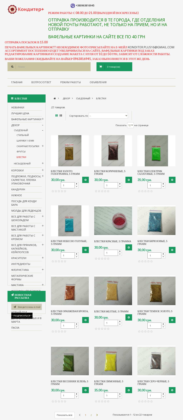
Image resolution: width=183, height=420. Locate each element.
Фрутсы (21, 153)
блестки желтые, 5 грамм (111, 311)
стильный (23, 136)
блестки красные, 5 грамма (112, 241)
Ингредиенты (20, 265)
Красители (18, 259)
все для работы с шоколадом (23, 219)
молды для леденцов (26, 212)
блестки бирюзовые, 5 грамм (152, 242)
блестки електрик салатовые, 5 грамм (151, 172)
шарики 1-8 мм (25, 142)
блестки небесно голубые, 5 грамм (69, 242)
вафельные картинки (26, 121)
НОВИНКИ (17, 109)
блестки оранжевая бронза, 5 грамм (70, 312)
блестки (21, 158)
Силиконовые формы (21, 300)
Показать (121, 125)
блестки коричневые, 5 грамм (109, 172)
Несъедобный (22, 165)
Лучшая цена (20, 115)
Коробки (17, 172)
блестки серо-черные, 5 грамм (153, 382)
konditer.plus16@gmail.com (151, 47)
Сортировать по (78, 115)
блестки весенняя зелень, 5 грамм (69, 382)
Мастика (17, 287)
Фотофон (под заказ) (26, 292)
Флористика (20, 271)
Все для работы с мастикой (23, 229)
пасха (15, 329)
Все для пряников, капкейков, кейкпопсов (24, 250)
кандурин (18, 191)
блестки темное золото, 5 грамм (154, 312)
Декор (15, 126)
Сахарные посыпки (28, 147)
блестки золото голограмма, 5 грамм (65, 172)
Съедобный (21, 131)
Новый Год (19, 314)
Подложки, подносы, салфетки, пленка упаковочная (26, 181)
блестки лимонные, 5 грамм (108, 382)
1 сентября (18, 308)
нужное (16, 197)
